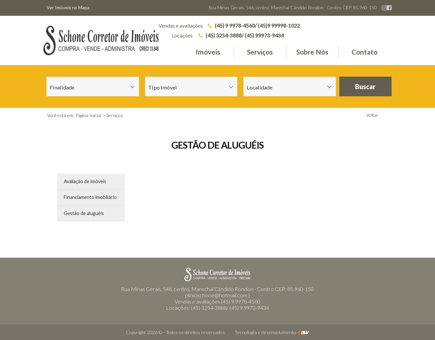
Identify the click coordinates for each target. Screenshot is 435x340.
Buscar (365, 86)
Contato (364, 52)
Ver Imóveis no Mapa (68, 7)
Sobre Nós (312, 52)
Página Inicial (88, 115)
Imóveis (208, 52)
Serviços (260, 52)
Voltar (372, 115)
